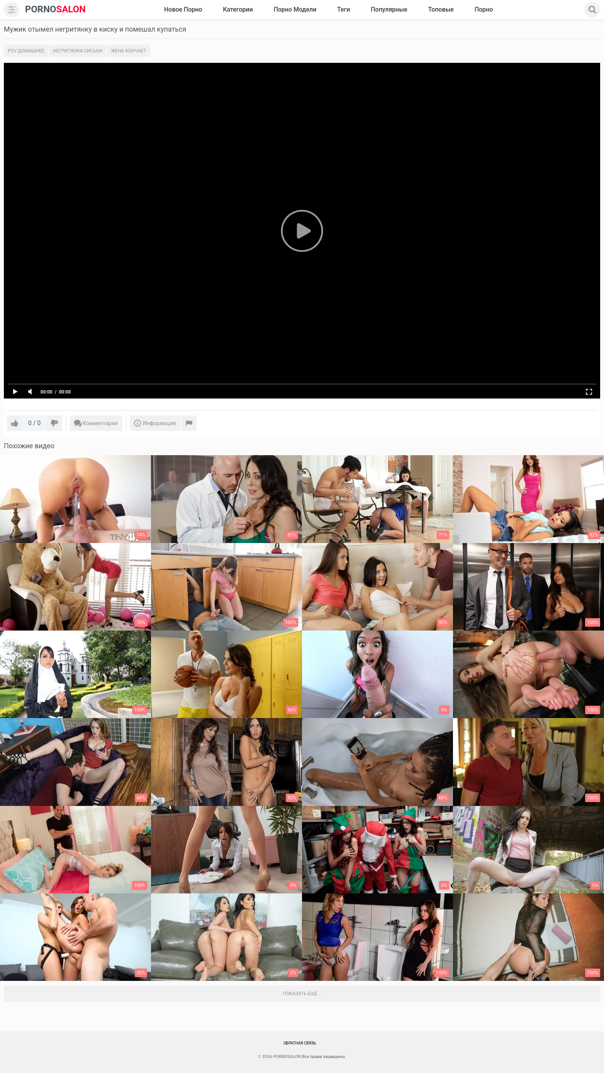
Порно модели (294, 9)
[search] (592, 9)
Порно (484, 9)
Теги (343, 9)
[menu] (11, 9)
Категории (238, 9)
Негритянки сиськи (77, 51)
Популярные (389, 9)
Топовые (440, 9)
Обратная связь (300, 1043)
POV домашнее (26, 51)
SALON (55, 9)
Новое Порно (183, 9)
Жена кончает (128, 51)
